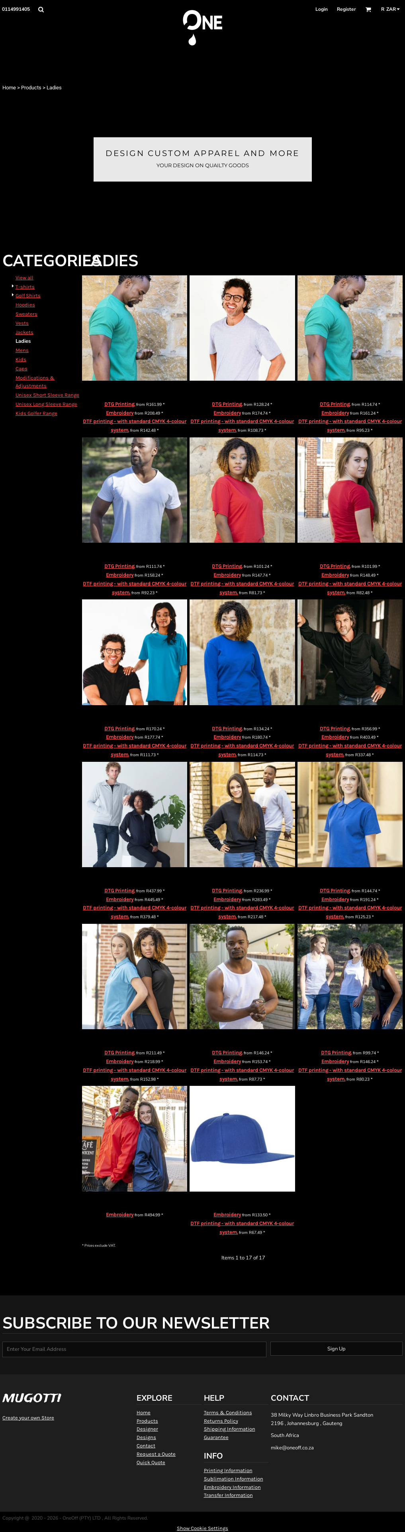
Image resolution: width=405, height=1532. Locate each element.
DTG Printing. (119, 404)
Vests (22, 323)
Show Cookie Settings (202, 1528)
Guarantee (216, 1437)
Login (321, 9)
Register (346, 9)
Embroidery (119, 413)
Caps (21, 369)
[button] (41, 9)
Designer (147, 1429)
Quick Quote (151, 1462)
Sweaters (26, 314)
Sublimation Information (233, 1479)
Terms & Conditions (228, 1412)
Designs (146, 1437)
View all (24, 278)
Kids (21, 359)
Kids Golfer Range (36, 413)
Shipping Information (229, 1429)
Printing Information (228, 1470)
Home (9, 88)
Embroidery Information (232, 1487)
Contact (146, 1446)
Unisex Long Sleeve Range (46, 404)
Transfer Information (228, 1495)
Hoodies (25, 305)
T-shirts (25, 287)
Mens (22, 350)
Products (31, 88)
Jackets (24, 332)
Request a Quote (156, 1454)
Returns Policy (221, 1421)
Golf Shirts (28, 295)
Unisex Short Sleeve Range (47, 395)
